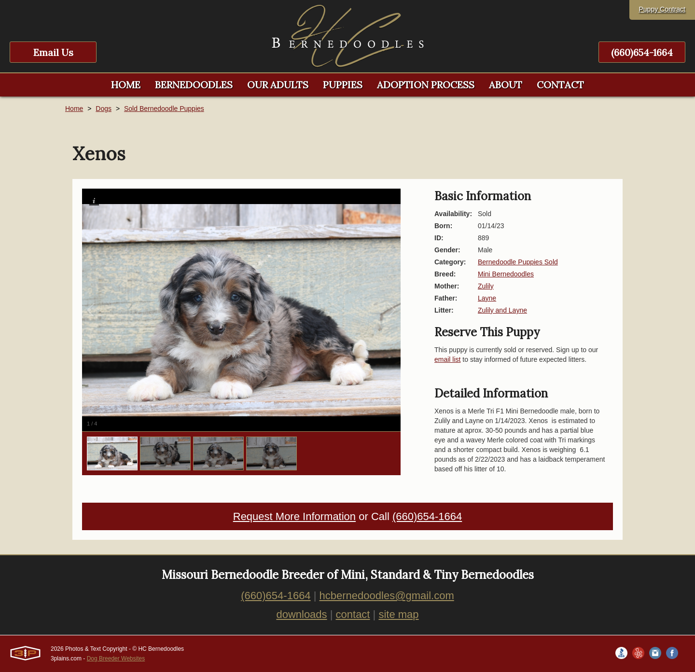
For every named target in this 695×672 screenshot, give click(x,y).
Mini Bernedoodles (506, 274)
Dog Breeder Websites (116, 658)
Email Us (53, 52)
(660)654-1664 (642, 52)
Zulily (486, 286)
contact (353, 614)
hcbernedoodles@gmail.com (387, 596)
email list (447, 359)
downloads (301, 614)
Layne (487, 298)
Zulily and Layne (502, 310)
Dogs (103, 108)
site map (398, 614)
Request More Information (294, 516)
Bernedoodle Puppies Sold (518, 262)
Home (74, 108)
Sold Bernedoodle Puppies (164, 108)
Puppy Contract (662, 9)
